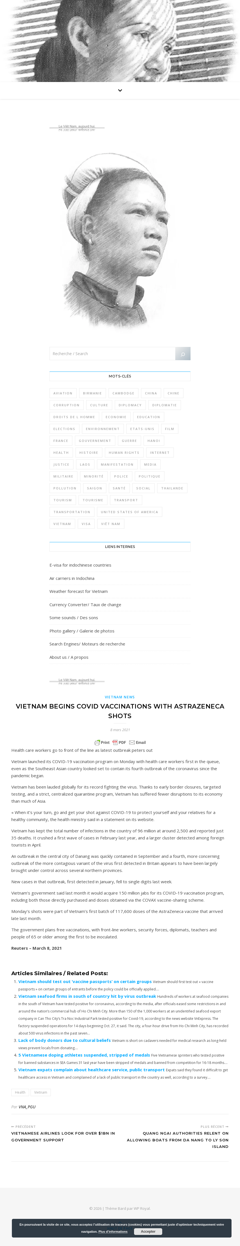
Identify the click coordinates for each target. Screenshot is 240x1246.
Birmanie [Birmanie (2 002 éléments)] (92, 393)
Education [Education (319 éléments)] (148, 417)
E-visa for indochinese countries (80, 565)
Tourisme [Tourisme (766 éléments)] (93, 500)
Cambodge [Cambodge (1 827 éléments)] (124, 393)
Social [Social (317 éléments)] (143, 488)
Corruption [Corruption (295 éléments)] (66, 405)
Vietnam (40, 1092)
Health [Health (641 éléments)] (61, 452)
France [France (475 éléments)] (60, 441)
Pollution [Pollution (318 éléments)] (65, 488)
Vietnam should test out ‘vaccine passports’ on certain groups (85, 981)
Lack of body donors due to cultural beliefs (64, 1040)
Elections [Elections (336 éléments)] (64, 429)
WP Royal (142, 1208)
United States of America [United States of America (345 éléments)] (129, 512)
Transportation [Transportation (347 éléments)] (71, 512)
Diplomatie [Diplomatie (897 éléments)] (164, 405)
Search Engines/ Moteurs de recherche (87, 644)
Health (20, 1092)
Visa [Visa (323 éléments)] (86, 524)
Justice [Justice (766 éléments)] (61, 464)
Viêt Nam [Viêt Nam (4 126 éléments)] (110, 524)
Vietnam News (120, 697)
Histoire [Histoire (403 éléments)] (88, 452)
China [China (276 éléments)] (151, 393)
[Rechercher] (183, 354)
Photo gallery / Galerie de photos (81, 631)
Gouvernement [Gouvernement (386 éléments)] (95, 441)
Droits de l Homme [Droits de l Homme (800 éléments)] (74, 417)
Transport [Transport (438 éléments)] (126, 500)
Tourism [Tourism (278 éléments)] (62, 500)
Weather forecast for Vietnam (78, 591)
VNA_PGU (27, 1106)
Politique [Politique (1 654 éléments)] (150, 476)
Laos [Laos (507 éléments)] (85, 464)
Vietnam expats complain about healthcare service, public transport (91, 1069)
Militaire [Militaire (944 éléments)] (63, 476)
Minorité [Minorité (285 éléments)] (94, 476)
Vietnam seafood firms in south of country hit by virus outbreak (87, 996)
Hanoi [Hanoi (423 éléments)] (154, 441)
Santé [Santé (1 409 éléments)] (119, 488)
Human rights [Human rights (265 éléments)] (124, 452)
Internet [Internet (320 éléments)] (160, 452)
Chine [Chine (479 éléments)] (174, 393)
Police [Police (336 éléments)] (121, 476)
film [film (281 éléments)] (169, 429)
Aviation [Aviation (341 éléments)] (63, 393)
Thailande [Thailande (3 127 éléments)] (172, 488)
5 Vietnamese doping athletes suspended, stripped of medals (84, 1055)
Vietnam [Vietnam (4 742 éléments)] (62, 524)
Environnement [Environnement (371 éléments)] (103, 429)
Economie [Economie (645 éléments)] (116, 417)
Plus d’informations (112, 1231)
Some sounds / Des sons (73, 617)
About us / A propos (68, 657)
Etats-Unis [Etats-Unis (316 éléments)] (142, 429)
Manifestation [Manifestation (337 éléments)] (117, 464)
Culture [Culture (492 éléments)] (99, 405)
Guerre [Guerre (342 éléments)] (129, 441)
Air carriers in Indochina (71, 578)
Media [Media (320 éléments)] (150, 464)
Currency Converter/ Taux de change (85, 604)
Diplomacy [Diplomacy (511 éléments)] (130, 405)
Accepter (148, 1232)
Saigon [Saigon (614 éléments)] (94, 488)
